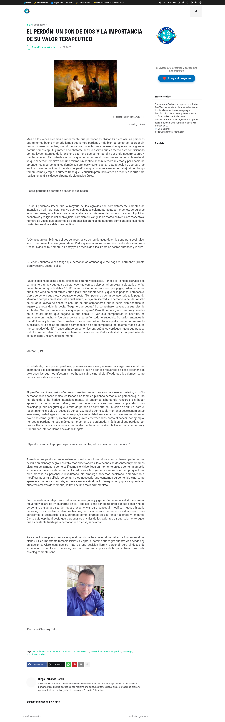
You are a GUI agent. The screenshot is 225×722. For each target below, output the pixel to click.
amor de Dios (40, 25)
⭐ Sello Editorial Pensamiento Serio (108, 3)
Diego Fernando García (51, 679)
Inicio (29, 25)
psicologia (127, 651)
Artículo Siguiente (137, 716)
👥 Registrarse (57, 3)
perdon (117, 651)
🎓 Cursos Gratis (83, 3)
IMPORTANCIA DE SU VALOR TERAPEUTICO (68, 651)
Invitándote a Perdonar (102, 651)
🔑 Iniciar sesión (41, 3)
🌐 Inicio (27, 3)
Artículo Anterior (33, 716)
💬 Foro (69, 3)
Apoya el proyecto (176, 78)
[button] (196, 11)
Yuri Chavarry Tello (36, 654)
